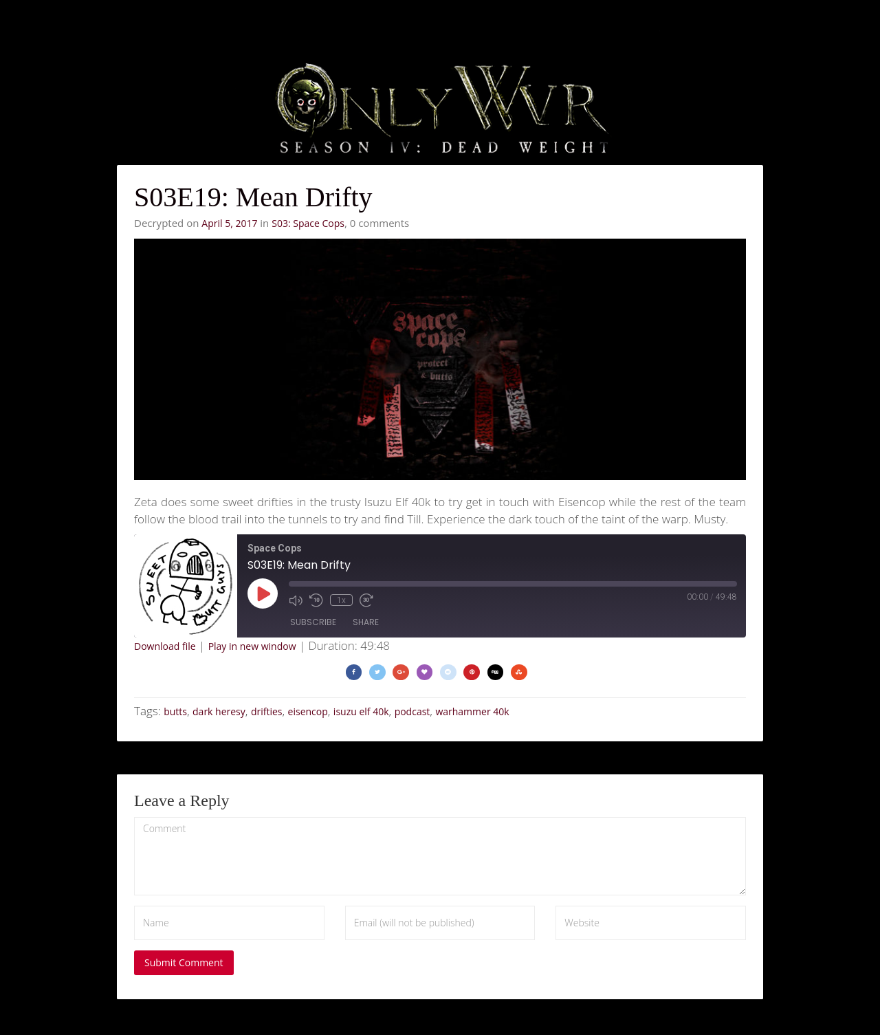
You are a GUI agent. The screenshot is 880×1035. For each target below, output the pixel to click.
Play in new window (252, 646)
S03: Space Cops (308, 223)
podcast (412, 711)
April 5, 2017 (229, 223)
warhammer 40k (472, 711)
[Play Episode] (263, 593)
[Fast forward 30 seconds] (366, 600)
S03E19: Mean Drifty (253, 197)
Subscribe (313, 622)
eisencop (308, 711)
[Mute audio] (295, 599)
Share (366, 622)
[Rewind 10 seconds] (316, 600)
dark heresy (218, 711)
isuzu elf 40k (361, 711)
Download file (165, 646)
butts (175, 711)
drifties (267, 711)
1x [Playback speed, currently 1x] (341, 599)
